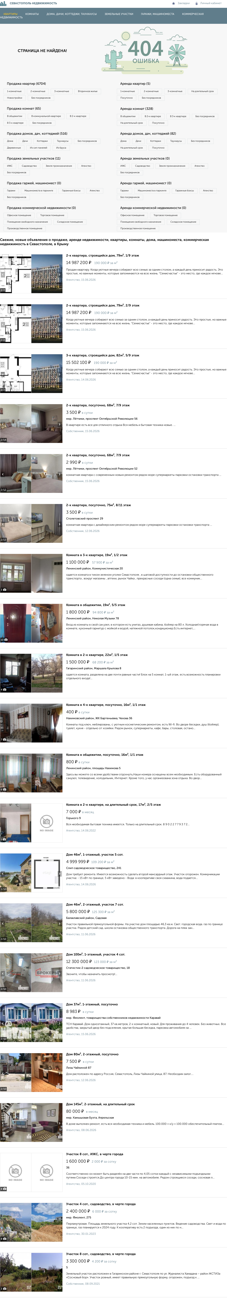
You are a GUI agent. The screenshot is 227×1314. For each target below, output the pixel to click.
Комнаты (32, 14)
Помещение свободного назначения (29, 237)
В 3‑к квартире (16, 125)
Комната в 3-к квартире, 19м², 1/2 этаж (96, 571)
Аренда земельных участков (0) (147, 170)
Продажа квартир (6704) (29, 84)
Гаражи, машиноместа (157, 14)
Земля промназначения (66, 177)
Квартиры (11, 14)
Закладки (181, 3)
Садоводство (33, 177)
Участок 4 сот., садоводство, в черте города (101, 1221)
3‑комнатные (69, 91)
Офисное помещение (21, 230)
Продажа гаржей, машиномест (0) (37, 196)
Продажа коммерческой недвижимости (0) (45, 222)
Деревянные (47, 151)
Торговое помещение (58, 230)
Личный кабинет (209, 3)
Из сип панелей (75, 151)
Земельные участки (119, 14)
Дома (11, 144)
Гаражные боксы (79, 204)
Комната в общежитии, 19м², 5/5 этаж (95, 621)
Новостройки (49, 99)
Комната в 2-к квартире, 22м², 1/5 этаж (97, 671)
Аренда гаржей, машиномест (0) (148, 196)
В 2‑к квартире (87, 118)
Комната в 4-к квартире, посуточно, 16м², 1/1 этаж (106, 721)
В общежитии (16, 118)
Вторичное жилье (18, 99)
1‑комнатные (15, 91)
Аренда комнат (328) (138, 110)
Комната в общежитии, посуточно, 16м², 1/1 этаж (104, 771)
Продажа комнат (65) (26, 110)
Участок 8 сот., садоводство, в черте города (101, 1270)
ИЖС (11, 177)
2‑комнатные (42, 91)
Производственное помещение (26, 245)
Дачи (29, 144)
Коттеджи (49, 144)
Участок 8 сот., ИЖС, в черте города (94, 1171)
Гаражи (12, 204)
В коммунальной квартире (51, 118)
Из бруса (13, 158)
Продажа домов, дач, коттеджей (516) (40, 136)
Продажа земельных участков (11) (37, 170)
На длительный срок (133, 99)
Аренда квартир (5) (137, 84)
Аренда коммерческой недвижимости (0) (156, 222)
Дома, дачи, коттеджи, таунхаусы (72, 14)
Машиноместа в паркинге (43, 204)
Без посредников (78, 99)
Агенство (97, 177)
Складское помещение (76, 237)
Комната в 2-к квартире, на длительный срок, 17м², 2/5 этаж (113, 821)
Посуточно (162, 99)
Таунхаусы (73, 144)
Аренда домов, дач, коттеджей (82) (151, 144)
